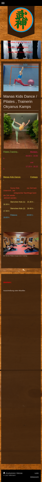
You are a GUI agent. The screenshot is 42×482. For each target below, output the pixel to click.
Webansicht (34, 477)
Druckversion (9, 473)
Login (37, 473)
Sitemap (20, 473)
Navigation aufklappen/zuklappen (21, 3)
